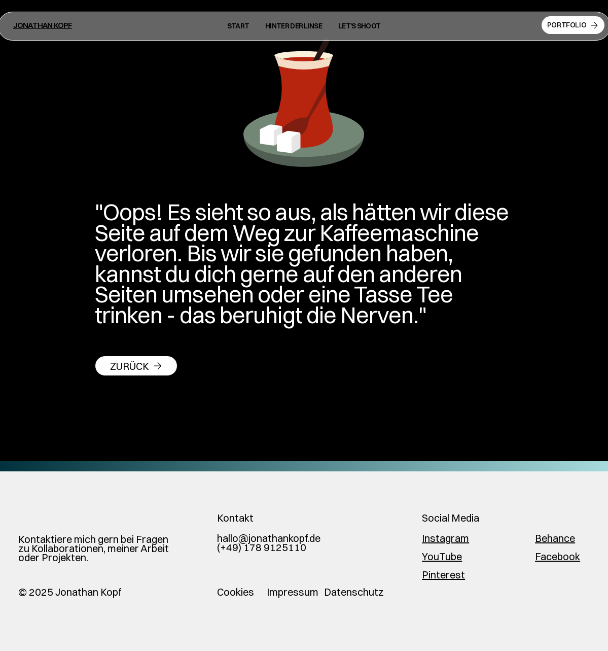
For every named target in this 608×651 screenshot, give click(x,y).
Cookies (235, 592)
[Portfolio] (573, 25)
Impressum (292, 592)
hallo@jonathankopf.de (268, 538)
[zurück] (136, 366)
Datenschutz (354, 592)
